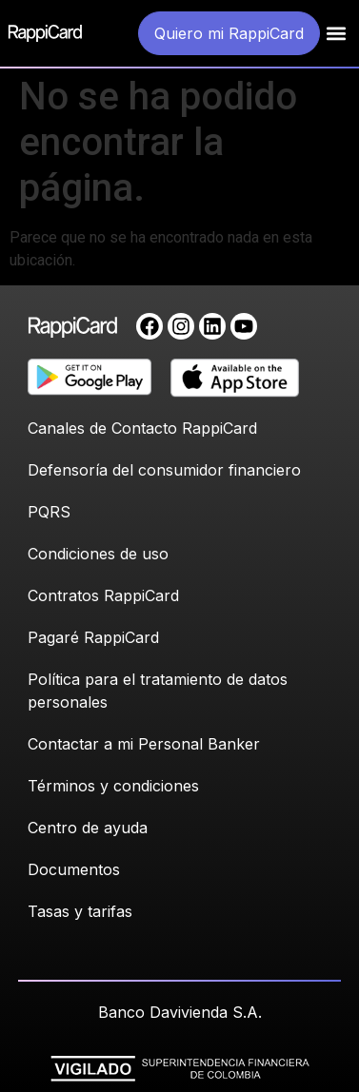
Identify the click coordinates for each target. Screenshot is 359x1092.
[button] (335, 33)
